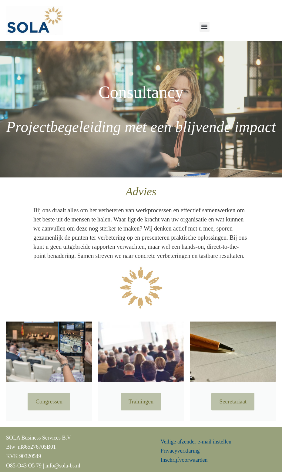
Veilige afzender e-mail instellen (196, 442)
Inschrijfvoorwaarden (184, 460)
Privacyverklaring (181, 451)
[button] (205, 27)
